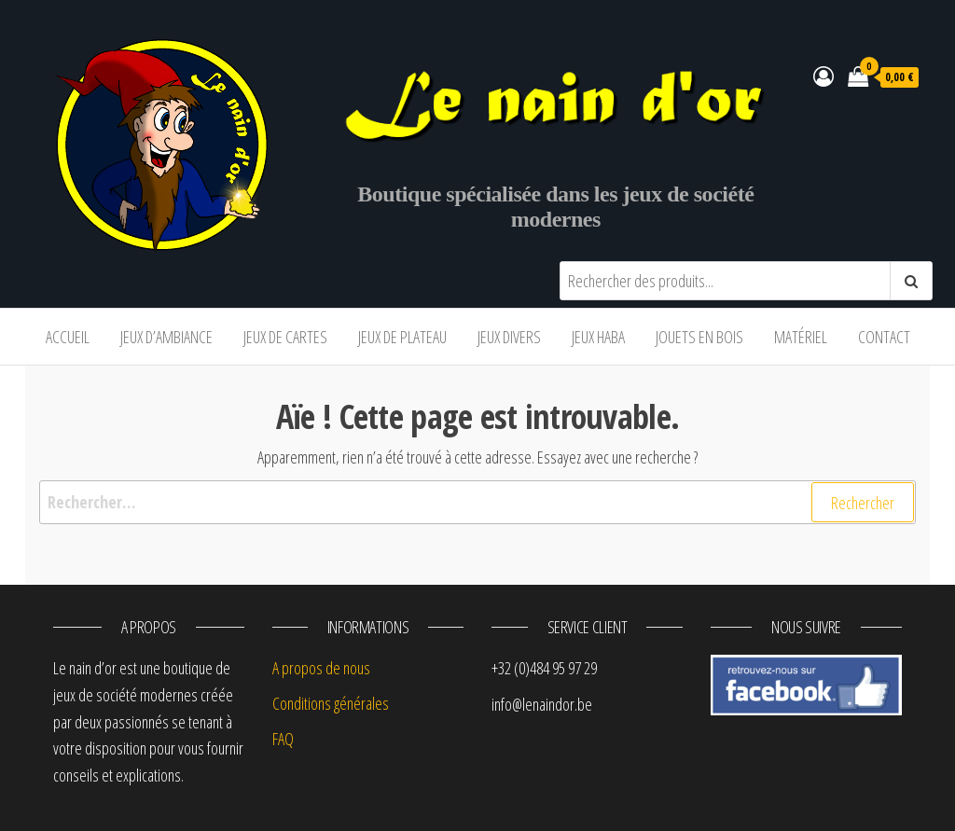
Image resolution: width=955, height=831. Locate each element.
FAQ (283, 738)
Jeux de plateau (402, 336)
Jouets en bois (699, 336)
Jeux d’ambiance (166, 336)
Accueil (68, 336)
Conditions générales (330, 703)
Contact (884, 336)
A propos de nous (321, 668)
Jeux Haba (598, 336)
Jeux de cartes (285, 336)
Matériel (800, 336)
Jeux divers (509, 336)
